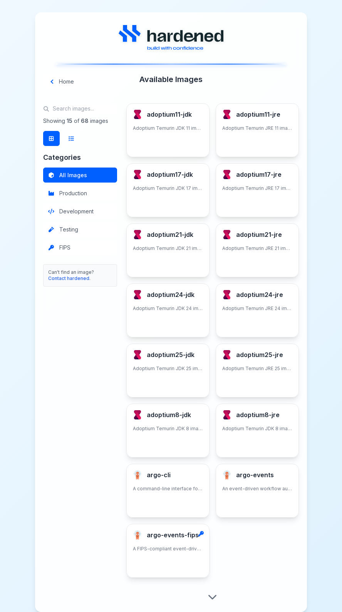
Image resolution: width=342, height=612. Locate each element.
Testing (63, 229)
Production (67, 193)
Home (62, 81)
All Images (67, 175)
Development (71, 211)
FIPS (59, 247)
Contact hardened (68, 278)
